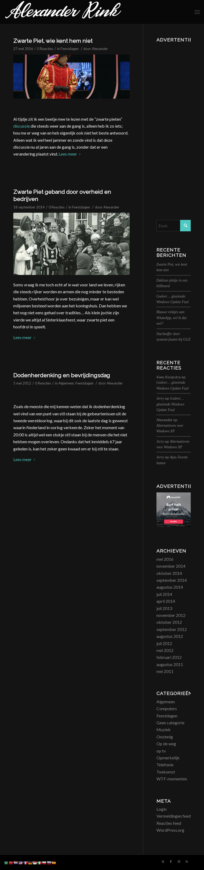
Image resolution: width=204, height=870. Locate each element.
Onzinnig (164, 736)
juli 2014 (164, 594)
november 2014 (170, 565)
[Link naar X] (163, 861)
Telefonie (164, 764)
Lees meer (71, 153)
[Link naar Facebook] (171, 861)
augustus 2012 (169, 636)
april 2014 (165, 601)
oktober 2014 (169, 573)
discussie (21, 125)
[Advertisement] (173, 124)
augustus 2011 (169, 664)
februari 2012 (169, 657)
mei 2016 (164, 559)
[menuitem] (197, 12)
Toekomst (165, 771)
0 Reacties (45, 49)
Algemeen (66, 383)
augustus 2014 (169, 586)
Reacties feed (168, 823)
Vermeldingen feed (173, 815)
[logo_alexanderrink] (63, 12)
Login (161, 809)
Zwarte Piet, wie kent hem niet (52, 40)
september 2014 (171, 580)
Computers (166, 708)
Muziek (163, 729)
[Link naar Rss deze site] (187, 861)
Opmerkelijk (168, 757)
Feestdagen (70, 49)
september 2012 (171, 629)
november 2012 (170, 615)
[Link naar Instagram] (179, 861)
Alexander (100, 49)
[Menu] (197, 12)
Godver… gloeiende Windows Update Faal (170, 404)
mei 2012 (164, 650)
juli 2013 (164, 608)
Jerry (160, 398)
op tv (161, 750)
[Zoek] (173, 225)
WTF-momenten (171, 778)
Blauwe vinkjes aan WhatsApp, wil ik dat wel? (171, 317)
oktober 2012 (169, 622)
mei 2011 (164, 671)
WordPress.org (170, 830)
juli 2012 (164, 643)
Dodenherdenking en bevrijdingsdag (61, 375)
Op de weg (166, 743)
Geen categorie (170, 722)
